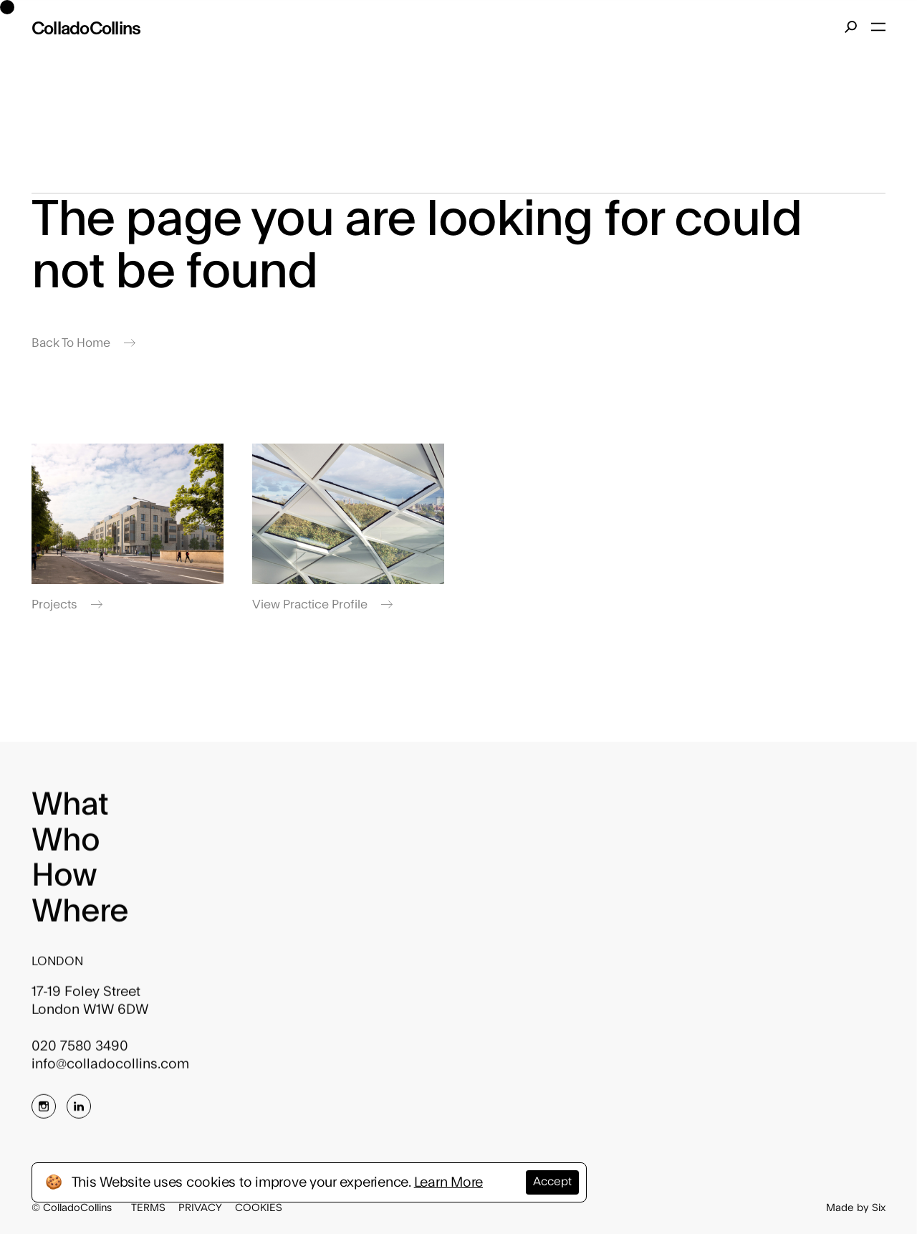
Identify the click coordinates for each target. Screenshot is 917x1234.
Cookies (258, 1207)
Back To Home (83, 343)
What (70, 812)
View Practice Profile (322, 604)
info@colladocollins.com (110, 1071)
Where (80, 918)
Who (66, 848)
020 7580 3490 (80, 1053)
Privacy (200, 1207)
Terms (148, 1207)
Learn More (448, 1182)
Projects (67, 604)
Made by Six (855, 1207)
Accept (552, 1181)
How (64, 883)
